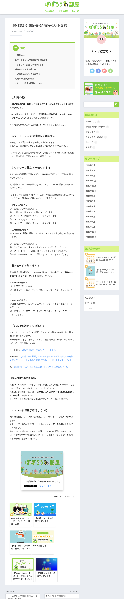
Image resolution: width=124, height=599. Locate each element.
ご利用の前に (20, 55)
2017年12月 (91, 233)
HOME (62, 589)
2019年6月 (90, 213)
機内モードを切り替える (25, 69)
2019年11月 (91, 187)
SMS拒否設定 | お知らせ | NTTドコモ (39, 349)
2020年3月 (90, 171)
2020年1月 (90, 176)
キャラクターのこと (97, 137)
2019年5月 (90, 218)
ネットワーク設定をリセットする (29, 64)
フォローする (45, 486)
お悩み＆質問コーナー (98, 126)
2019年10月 (91, 192)
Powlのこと (50, 11)
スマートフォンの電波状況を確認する (31, 60)
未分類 (91, 147)
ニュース (75, 11)
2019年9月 (90, 197)
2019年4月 (90, 223)
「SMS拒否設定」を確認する (27, 74)
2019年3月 (90, 228)
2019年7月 (90, 207)
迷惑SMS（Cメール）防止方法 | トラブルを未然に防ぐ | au (41, 366)
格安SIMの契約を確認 (24, 78)
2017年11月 (91, 239)
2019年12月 (91, 181)
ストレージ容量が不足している (28, 83)
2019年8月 (90, 202)
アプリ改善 (63, 11)
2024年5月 (90, 166)
